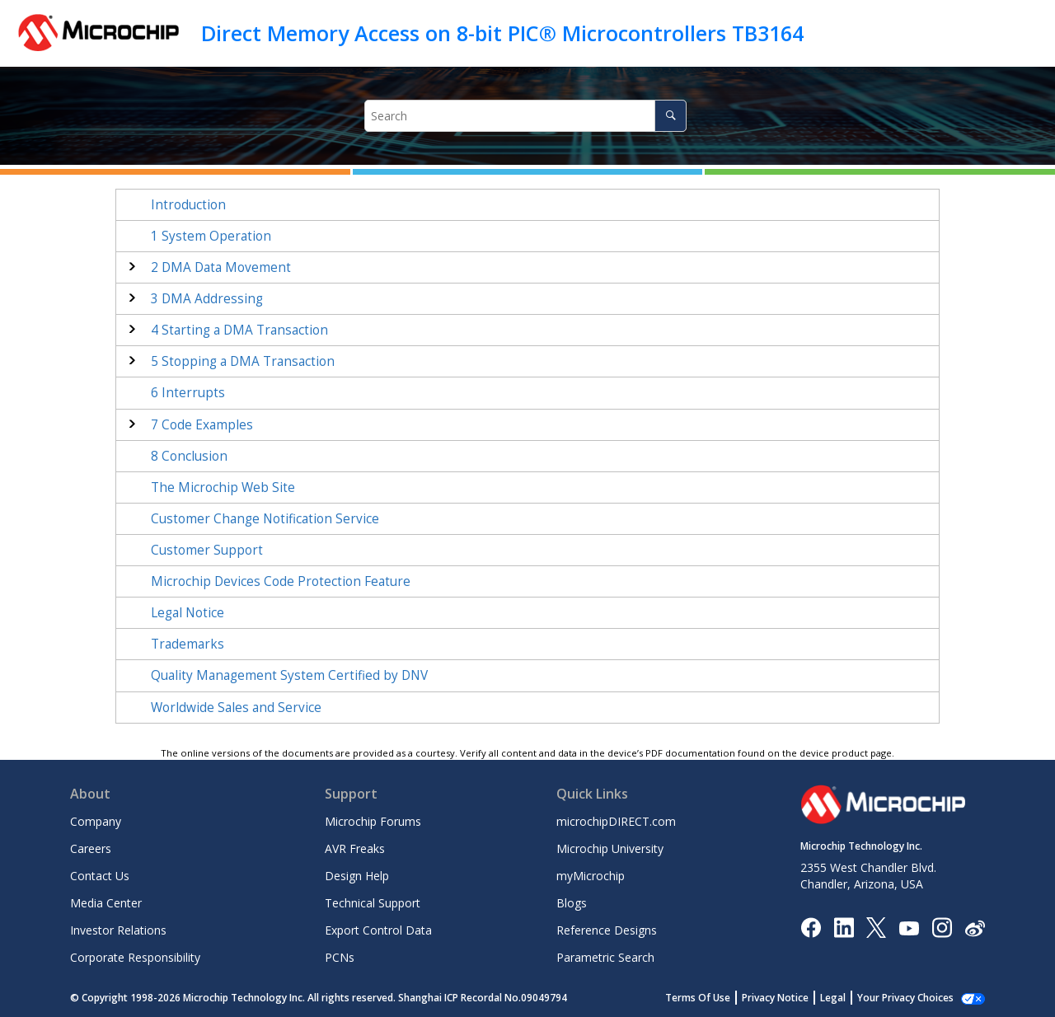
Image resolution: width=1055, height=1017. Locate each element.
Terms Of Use (715, 998)
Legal (851, 998)
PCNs (339, 957)
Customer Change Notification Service (265, 518)
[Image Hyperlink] (908, 927)
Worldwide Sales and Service (236, 707)
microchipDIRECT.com (616, 821)
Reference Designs (606, 930)
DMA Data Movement (221, 267)
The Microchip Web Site (223, 487)
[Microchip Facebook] (810, 927)
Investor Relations (118, 930)
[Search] (670, 116)
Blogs (571, 903)
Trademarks (187, 644)
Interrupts (188, 392)
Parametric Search (605, 957)
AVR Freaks (355, 848)
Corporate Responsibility (135, 957)
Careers (90, 848)
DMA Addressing (207, 298)
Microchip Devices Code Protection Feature (280, 581)
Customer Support (207, 550)
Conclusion (189, 456)
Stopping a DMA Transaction (243, 361)
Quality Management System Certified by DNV (289, 675)
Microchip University (609, 848)
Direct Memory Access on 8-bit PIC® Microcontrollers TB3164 (502, 33)
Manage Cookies (914, 998)
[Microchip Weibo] (974, 927)
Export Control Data (378, 930)
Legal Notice (187, 612)
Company (95, 821)
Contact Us (99, 875)
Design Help (357, 875)
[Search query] (525, 116)
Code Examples (202, 425)
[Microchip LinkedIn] (843, 927)
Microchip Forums (373, 821)
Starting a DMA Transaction (239, 330)
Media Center (106, 903)
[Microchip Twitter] (876, 927)
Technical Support (372, 903)
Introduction (188, 204)
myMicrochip (590, 875)
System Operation (211, 236)
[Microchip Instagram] (941, 927)
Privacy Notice (793, 998)
